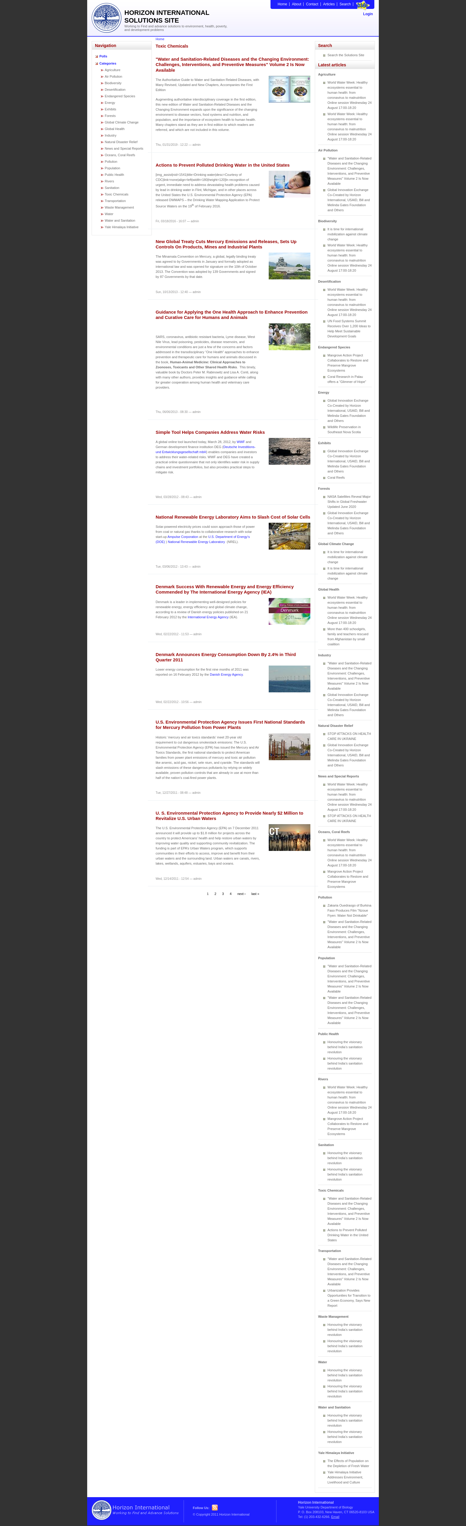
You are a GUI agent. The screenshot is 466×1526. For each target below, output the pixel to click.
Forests (110, 116)
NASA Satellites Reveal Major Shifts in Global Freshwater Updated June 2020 (349, 501)
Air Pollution (113, 76)
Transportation (115, 201)
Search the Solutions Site (346, 55)
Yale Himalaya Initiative (122, 227)
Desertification (115, 89)
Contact (312, 4)
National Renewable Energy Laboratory (196, 542)
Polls (103, 56)
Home (282, 4)
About (296, 4)
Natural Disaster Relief (121, 142)
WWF (241, 442)
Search (345, 4)
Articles (329, 4)
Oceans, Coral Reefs (120, 155)
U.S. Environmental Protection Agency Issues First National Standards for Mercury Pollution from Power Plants (230, 724)
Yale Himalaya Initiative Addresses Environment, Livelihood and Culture (345, 1477)
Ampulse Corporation (183, 537)
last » (255, 894)
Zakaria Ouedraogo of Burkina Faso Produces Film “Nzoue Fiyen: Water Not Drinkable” (349, 910)
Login (368, 14)
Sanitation (112, 188)
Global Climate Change (122, 122)
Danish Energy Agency (226, 674)
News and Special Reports (124, 148)
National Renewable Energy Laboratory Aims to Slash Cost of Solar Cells (233, 516)
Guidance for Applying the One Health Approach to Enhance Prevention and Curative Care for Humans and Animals (232, 314)
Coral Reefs (336, 477)
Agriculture (113, 70)
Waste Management (119, 207)
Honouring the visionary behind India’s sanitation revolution (345, 1047)
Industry (110, 135)
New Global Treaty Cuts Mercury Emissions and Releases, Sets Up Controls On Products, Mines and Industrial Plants (226, 244)
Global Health (115, 129)
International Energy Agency (208, 617)
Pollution (111, 161)
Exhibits (110, 109)
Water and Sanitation (120, 220)
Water (109, 214)
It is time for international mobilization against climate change (348, 234)
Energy (110, 102)
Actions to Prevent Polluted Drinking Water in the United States (223, 165)
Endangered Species (120, 96)
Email (335, 1517)
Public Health (114, 174)
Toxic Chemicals (116, 194)
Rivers (109, 181)
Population (112, 168)
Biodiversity (113, 83)
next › (241, 894)
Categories (107, 63)
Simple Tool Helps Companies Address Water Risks (210, 432)
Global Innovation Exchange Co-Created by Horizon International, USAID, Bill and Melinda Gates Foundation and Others (349, 200)
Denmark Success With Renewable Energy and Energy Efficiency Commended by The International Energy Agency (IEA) (225, 589)
